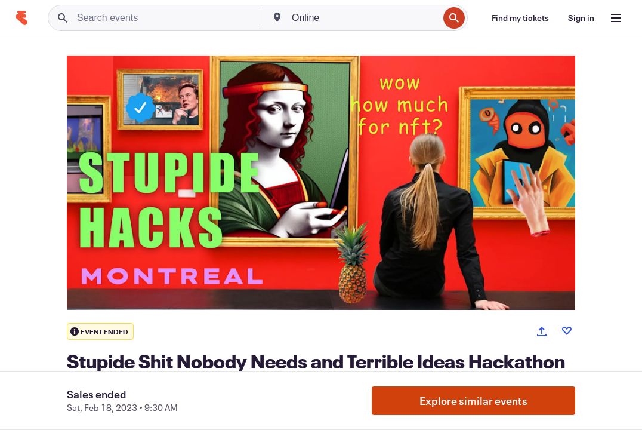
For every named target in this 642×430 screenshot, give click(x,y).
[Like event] (566, 330)
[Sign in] (581, 18)
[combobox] (364, 18)
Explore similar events (473, 401)
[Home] (21, 18)
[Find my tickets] (520, 18)
